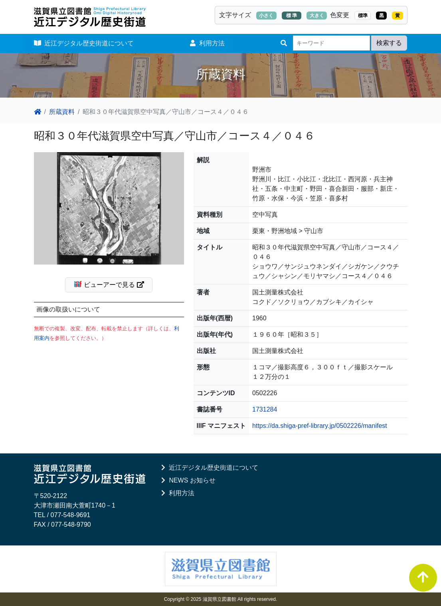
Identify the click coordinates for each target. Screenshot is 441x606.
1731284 (264, 409)
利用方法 (207, 43)
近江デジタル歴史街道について (84, 43)
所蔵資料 (62, 111)
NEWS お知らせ (188, 480)
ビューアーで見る (111, 284)
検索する (389, 42)
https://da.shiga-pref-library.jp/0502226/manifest (319, 425)
